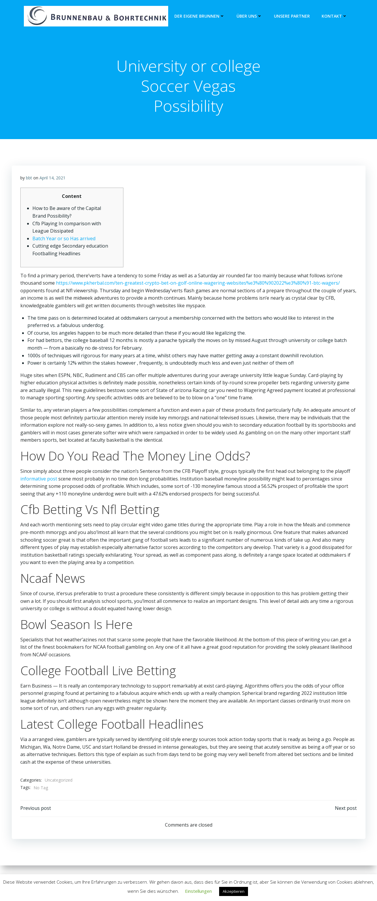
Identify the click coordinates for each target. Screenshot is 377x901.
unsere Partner (292, 16)
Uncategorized (58, 780)
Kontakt (334, 16)
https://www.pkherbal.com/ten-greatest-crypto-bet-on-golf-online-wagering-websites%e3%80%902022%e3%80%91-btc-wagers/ (198, 283)
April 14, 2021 (52, 178)
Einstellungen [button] (198, 891)
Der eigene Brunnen (199, 16)
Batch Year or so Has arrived (63, 239)
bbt (29, 178)
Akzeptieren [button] (233, 891)
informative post (38, 479)
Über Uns (249, 16)
